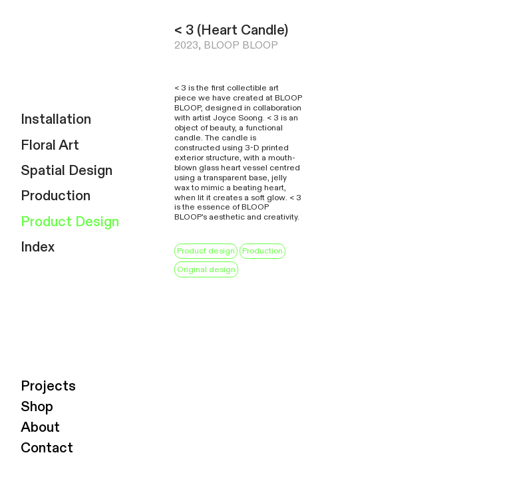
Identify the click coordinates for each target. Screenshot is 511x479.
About (40, 427)
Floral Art (50, 145)
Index (38, 247)
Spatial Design (66, 171)
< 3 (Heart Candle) (231, 30)
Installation (56, 119)
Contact (47, 448)
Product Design (70, 222)
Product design (206, 250)
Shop (37, 407)
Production (55, 196)
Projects (48, 386)
